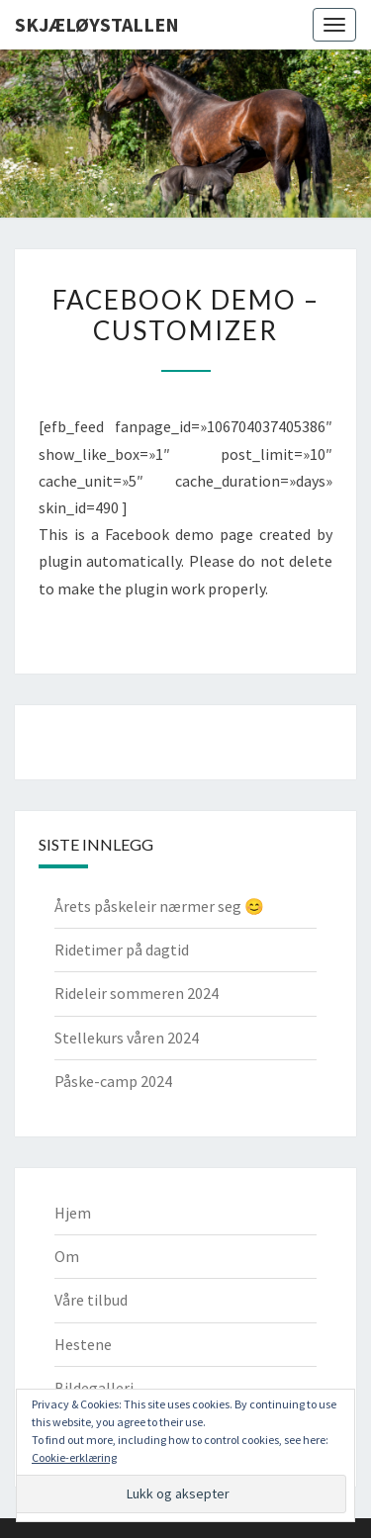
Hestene (83, 1344)
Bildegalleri (94, 1388)
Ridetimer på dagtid (121, 949)
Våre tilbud (91, 1300)
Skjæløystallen (97, 24)
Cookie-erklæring (74, 1457)
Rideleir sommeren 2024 (136, 993)
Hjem (72, 1212)
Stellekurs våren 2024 (126, 1037)
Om (66, 1256)
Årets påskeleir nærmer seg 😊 (159, 906)
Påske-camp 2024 (113, 1081)
